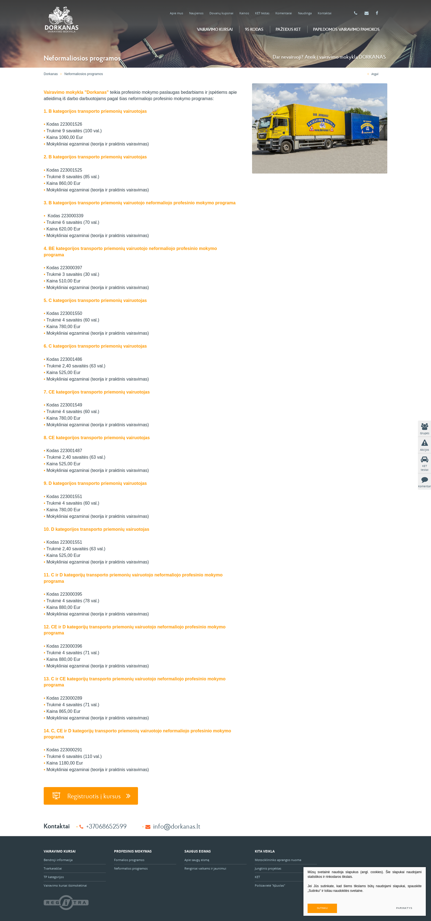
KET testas (262, 13)
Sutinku (334, 907)
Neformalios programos (131, 868)
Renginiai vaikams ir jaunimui (205, 868)
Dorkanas (51, 74)
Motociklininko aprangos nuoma (278, 859)
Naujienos (196, 13)
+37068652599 (106, 825)
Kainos (244, 13)
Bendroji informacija (58, 859)
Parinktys (404, 907)
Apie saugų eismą (197, 859)
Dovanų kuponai (221, 13)
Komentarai (283, 13)
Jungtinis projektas (268, 868)
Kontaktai (324, 13)
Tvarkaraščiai (53, 868)
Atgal (373, 74)
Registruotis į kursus (91, 795)
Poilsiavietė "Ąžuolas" (270, 885)
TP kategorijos (54, 877)
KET (257, 877)
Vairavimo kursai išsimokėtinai (65, 885)
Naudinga (305, 13)
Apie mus (176, 13)
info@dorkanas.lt (176, 825)
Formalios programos (129, 859)
